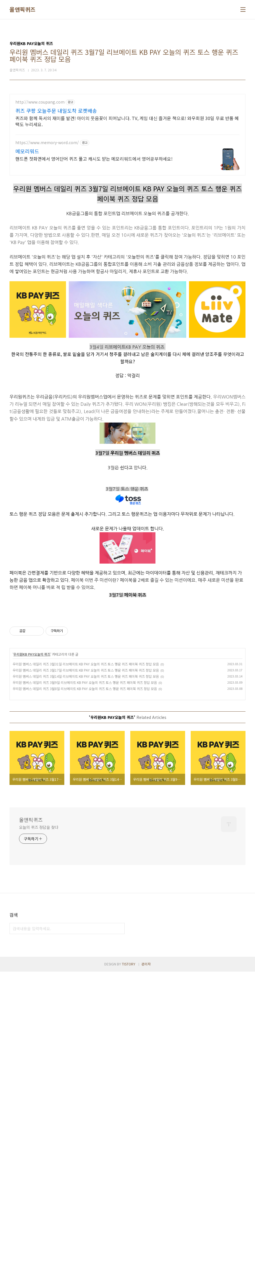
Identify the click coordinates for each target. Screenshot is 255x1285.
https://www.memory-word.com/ (47, 142)
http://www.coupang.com (40, 102)
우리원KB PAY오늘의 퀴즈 (31, 967)
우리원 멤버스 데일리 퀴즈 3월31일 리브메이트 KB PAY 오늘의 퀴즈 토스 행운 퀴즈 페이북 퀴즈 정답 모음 (86, 977)
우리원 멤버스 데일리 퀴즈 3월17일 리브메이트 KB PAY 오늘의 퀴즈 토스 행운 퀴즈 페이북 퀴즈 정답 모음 (86, 983)
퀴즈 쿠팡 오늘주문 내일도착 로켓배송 (56, 110)
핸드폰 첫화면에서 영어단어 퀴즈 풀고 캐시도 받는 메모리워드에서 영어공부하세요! (94, 158)
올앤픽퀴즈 (23, 9)
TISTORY (128, 1277)
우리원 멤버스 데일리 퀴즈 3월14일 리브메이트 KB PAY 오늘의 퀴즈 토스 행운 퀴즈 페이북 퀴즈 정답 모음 (86, 989)
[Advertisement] (127, 263)
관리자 (146, 1277)
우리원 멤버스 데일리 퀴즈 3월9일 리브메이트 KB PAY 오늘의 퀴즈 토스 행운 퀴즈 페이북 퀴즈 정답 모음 (85, 995)
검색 (119, 1242)
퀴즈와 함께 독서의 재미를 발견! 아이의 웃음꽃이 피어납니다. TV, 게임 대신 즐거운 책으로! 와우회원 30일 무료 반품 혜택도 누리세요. (127, 121)
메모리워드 (27, 151)
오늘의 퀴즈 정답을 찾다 (38, 1140)
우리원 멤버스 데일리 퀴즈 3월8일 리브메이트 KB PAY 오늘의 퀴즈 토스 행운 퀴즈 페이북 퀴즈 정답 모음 (85, 1002)
